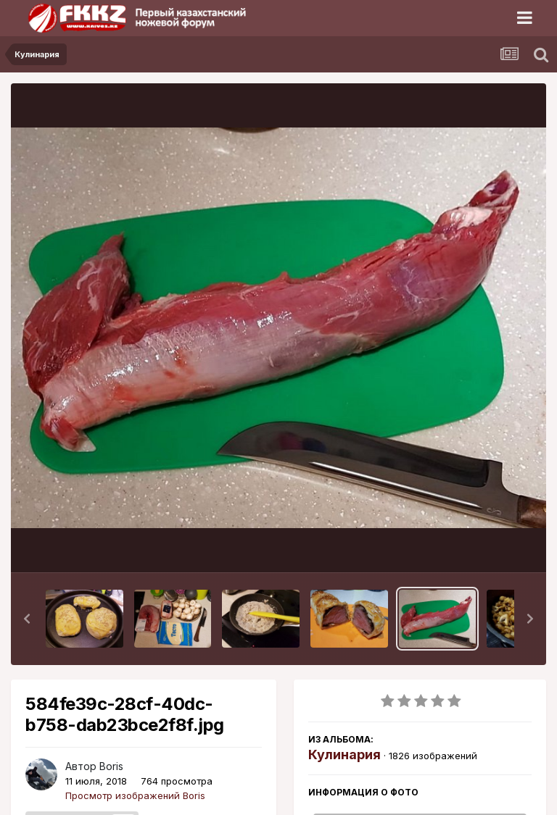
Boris (111, 766)
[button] (27, 619)
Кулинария (344, 754)
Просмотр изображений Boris (135, 795)
